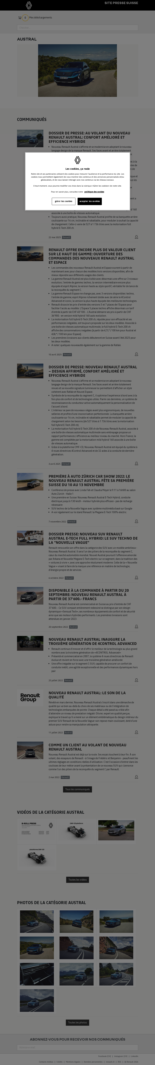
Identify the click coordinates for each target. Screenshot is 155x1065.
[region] (77, 181)
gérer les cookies (63, 201)
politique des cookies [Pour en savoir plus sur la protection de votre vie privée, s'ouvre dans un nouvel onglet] (94, 191)
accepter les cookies (90, 201)
